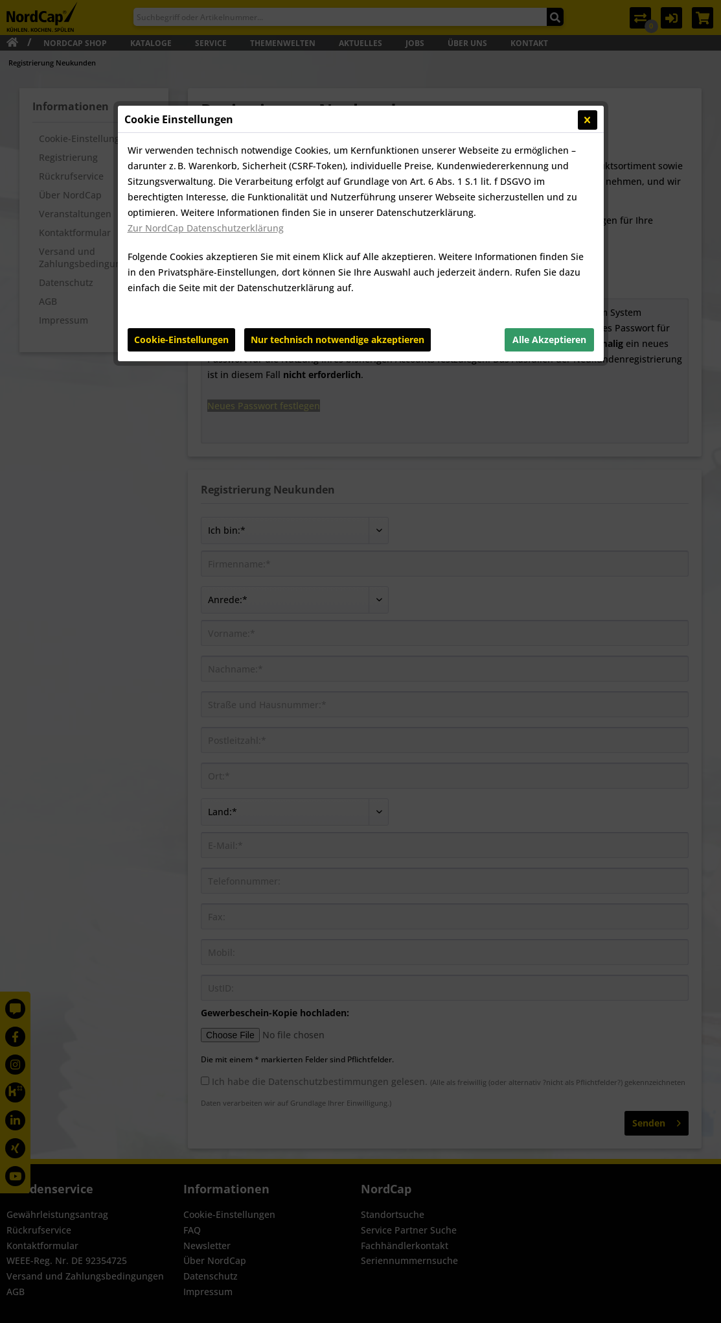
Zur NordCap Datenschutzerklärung (206, 228)
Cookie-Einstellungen (181, 339)
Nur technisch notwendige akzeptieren (337, 339)
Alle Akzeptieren (549, 339)
